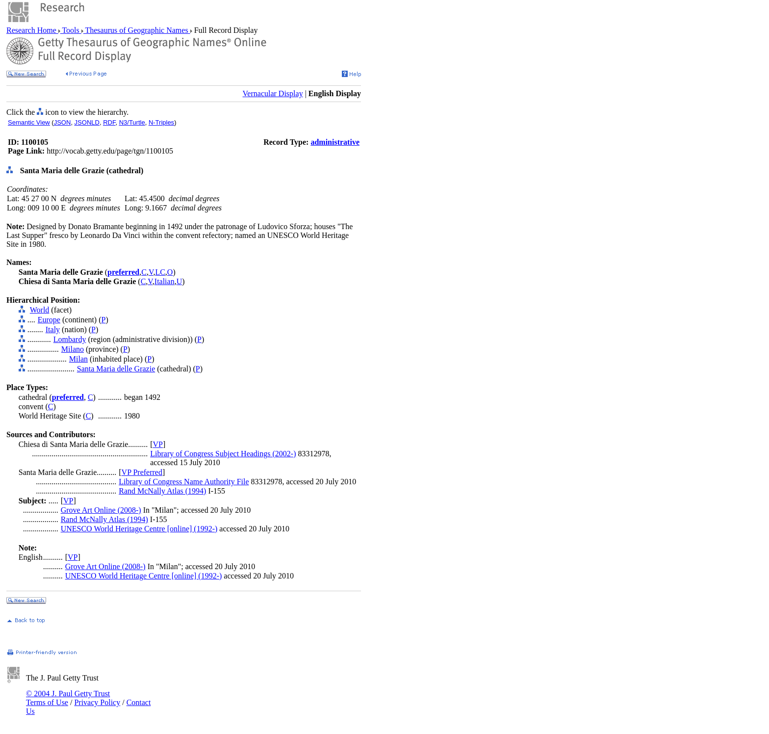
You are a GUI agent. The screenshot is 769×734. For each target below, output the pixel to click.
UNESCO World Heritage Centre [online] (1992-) (139, 528)
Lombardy (69, 339)
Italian (164, 281)
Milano (72, 349)
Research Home (32, 30)
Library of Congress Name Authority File (184, 481)
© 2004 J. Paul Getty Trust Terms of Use (68, 698)
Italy (53, 329)
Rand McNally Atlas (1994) (162, 491)
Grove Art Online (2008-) (101, 510)
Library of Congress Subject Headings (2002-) (223, 453)
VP (158, 444)
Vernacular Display (273, 93)
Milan (78, 359)
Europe (49, 319)
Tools (70, 30)
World (40, 310)
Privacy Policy (97, 702)
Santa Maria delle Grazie (116, 369)
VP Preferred (142, 472)
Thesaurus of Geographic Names (136, 30)
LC (160, 272)
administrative (334, 142)
